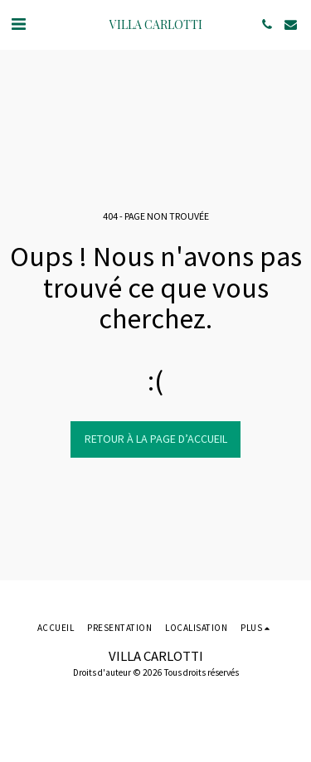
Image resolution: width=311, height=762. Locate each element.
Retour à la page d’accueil (156, 438)
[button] (18, 23)
